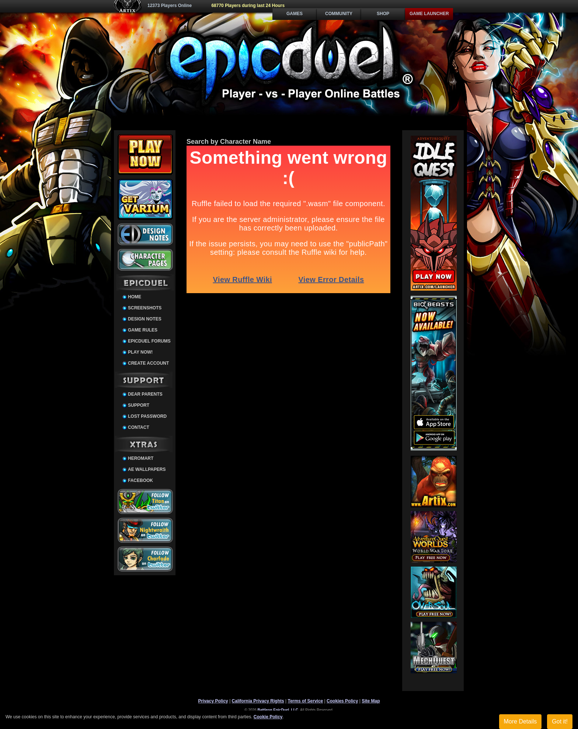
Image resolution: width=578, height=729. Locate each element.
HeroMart (140, 458)
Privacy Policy (213, 701)
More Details (520, 721)
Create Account (148, 363)
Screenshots (144, 307)
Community (338, 13)
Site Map (371, 701)
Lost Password (147, 416)
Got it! (560, 721)
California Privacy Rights (258, 701)
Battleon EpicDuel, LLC (278, 710)
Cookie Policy (268, 716)
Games (294, 13)
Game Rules (142, 330)
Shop (383, 13)
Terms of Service (305, 701)
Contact (138, 427)
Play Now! (140, 352)
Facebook (140, 480)
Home (134, 296)
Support (138, 405)
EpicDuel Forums (149, 341)
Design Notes (144, 319)
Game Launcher (429, 13)
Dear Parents (145, 394)
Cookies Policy (342, 701)
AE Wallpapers (147, 469)
